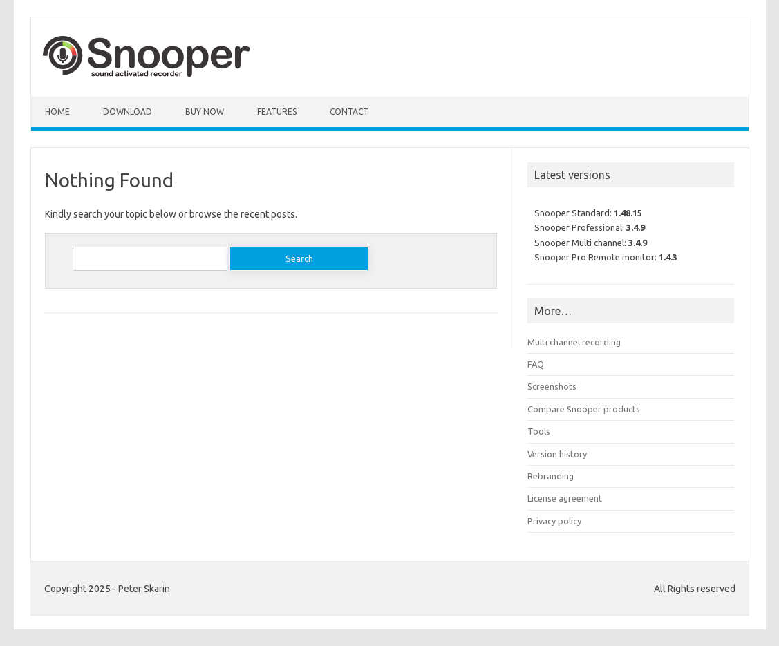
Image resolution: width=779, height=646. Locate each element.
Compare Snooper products (583, 409)
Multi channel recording (574, 342)
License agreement (564, 498)
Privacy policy (554, 521)
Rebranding (550, 476)
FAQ (535, 364)
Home (57, 111)
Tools (538, 431)
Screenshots (551, 386)
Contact (349, 111)
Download (127, 111)
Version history (557, 454)
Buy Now (204, 111)
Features (277, 111)
